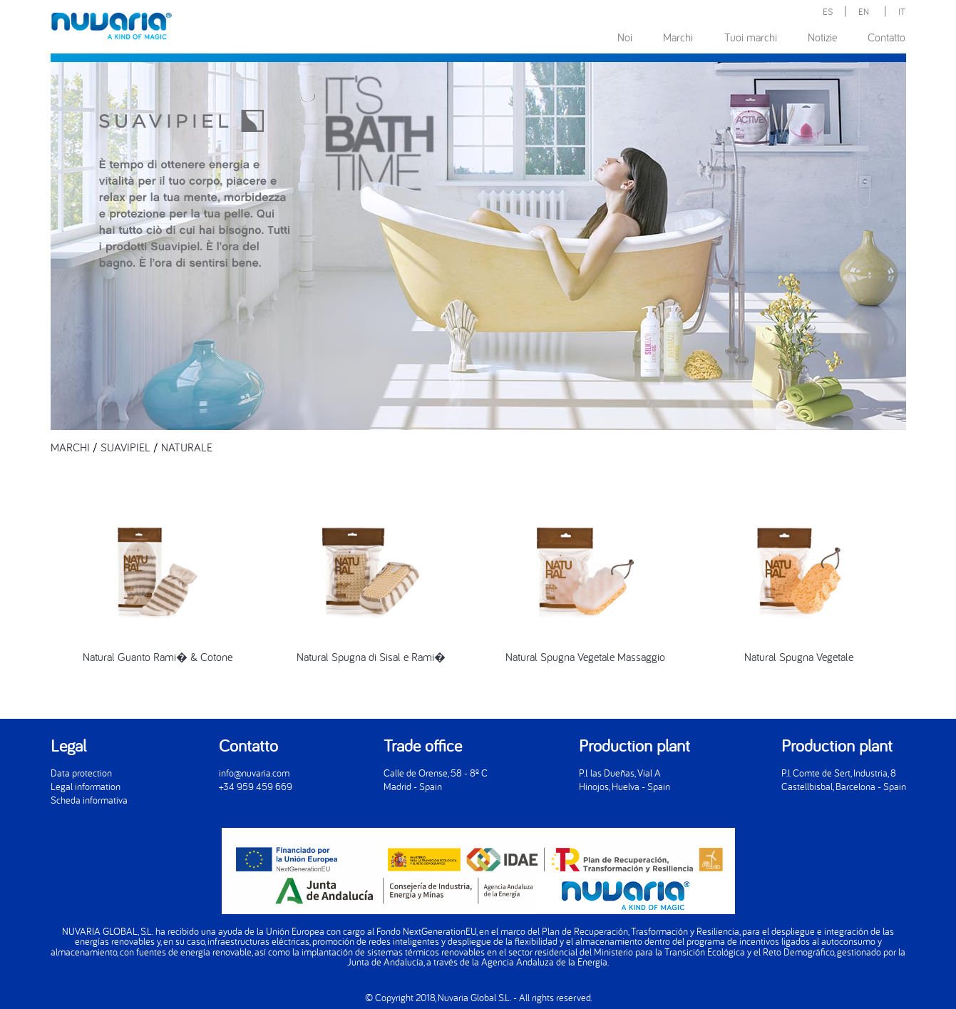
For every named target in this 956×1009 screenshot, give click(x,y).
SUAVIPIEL (125, 447)
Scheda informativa (89, 799)
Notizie (822, 37)
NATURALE (186, 447)
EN (863, 11)
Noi (624, 37)
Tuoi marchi (750, 37)
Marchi (678, 37)
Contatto (886, 37)
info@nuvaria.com (254, 772)
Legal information (85, 786)
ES (828, 11)
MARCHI (70, 447)
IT (901, 11)
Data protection (81, 772)
